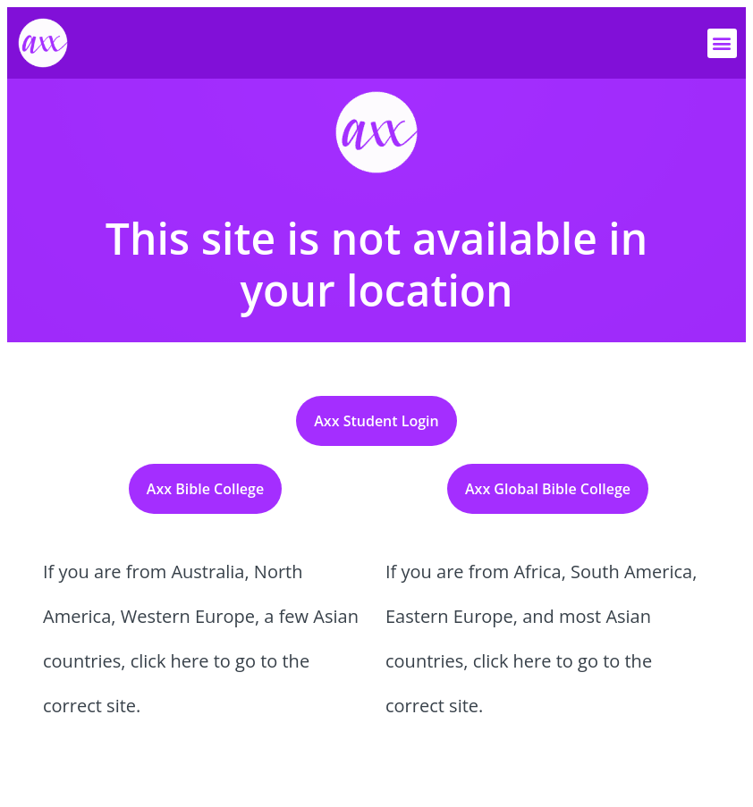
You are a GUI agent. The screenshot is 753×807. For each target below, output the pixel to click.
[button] (722, 43)
